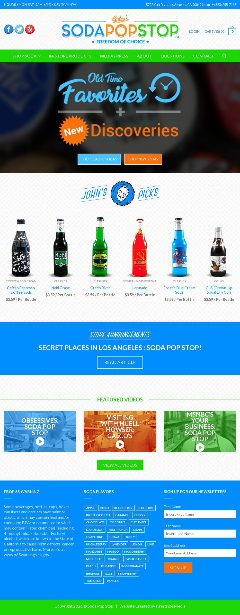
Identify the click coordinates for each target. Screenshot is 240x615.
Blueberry (146, 508)
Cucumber (139, 522)
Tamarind (94, 580)
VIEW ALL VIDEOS (120, 465)
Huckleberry (96, 544)
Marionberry (134, 551)
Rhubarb (93, 573)
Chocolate (95, 522)
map (206, 4)
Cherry (139, 515)
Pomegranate (132, 566)
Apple (90, 508)
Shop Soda (24, 55)
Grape (138, 529)
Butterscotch (98, 515)
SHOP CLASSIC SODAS (97, 159)
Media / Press (114, 55)
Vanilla (113, 580)
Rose (108, 573)
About (144, 55)
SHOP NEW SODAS (142, 159)
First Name (172, 506)
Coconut (117, 522)
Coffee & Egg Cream (21, 281)
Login (194, 32)
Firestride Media (170, 605)
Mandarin (94, 551)
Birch (104, 508)
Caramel (122, 515)
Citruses (100, 281)
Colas (219, 281)
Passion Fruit (136, 559)
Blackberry (123, 508)
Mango (113, 551)
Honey (130, 537)
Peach (91, 566)
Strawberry (127, 573)
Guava (114, 537)
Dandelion (94, 529)
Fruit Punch (118, 529)
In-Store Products (70, 55)
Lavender (119, 544)
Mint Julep (94, 559)
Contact (203, 55)
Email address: (175, 545)
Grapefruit (95, 537)
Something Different (139, 281)
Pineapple (108, 566)
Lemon (137, 544)
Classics (60, 281)
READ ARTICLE (120, 362)
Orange (114, 559)
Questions (173, 55)
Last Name (172, 526)
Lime (150, 544)
